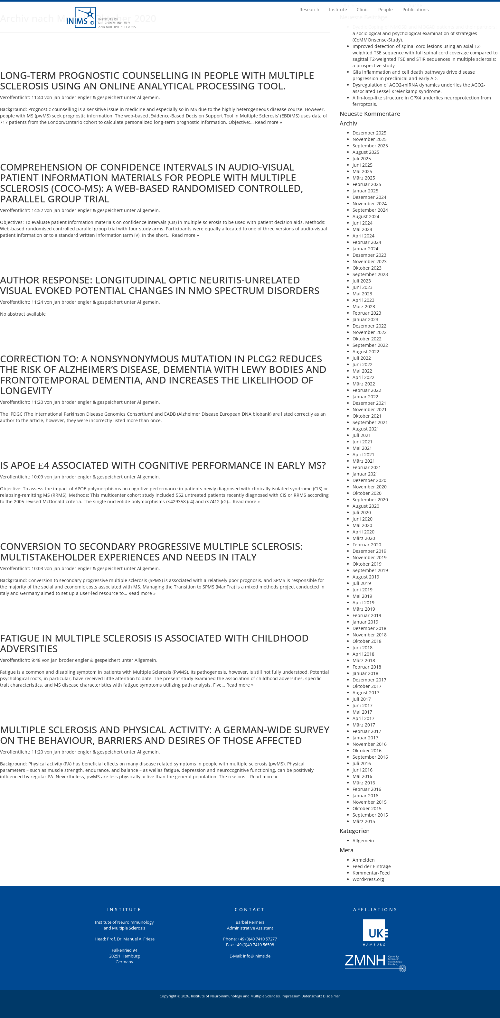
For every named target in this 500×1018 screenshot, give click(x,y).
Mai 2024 (362, 229)
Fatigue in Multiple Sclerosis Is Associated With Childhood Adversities (154, 643)
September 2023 (370, 274)
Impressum (291, 996)
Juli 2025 (362, 158)
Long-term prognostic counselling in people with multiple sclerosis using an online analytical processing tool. (157, 80)
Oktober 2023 (367, 268)
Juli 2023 (362, 281)
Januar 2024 (365, 248)
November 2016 (370, 744)
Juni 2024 (363, 223)
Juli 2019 (362, 583)
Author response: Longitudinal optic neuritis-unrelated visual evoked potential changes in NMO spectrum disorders (159, 285)
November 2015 (370, 802)
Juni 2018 (363, 647)
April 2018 (363, 654)
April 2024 (363, 236)
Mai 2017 (362, 712)
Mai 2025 (362, 171)
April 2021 (363, 454)
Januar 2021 (365, 474)
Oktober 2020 (367, 493)
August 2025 (366, 152)
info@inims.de (256, 956)
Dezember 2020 (369, 480)
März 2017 (364, 725)
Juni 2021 (363, 442)
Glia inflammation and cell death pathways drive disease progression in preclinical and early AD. (414, 75)
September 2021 (370, 422)
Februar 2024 (367, 242)
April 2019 (363, 602)
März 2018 (364, 660)
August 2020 (366, 506)
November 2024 (370, 203)
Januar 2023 (365, 319)
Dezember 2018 (369, 628)
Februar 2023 (367, 313)
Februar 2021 (367, 467)
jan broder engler (72, 97)
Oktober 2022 (367, 339)
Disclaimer (331, 996)
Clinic (363, 9)
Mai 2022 (362, 371)
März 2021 (364, 461)
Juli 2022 (362, 358)
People (385, 9)
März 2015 (364, 821)
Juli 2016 (362, 763)
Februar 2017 (367, 731)
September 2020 (370, 499)
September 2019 (370, 570)
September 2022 (370, 345)
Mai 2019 (362, 596)
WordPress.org (368, 879)
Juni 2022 (363, 364)
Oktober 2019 (367, 564)
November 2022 (370, 332)
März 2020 (364, 538)
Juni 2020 (363, 519)
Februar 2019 (367, 615)
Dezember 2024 (369, 197)
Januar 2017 (365, 738)
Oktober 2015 (367, 808)
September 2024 (370, 210)
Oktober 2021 (367, 416)
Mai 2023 (362, 294)
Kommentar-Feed (371, 873)
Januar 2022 (365, 396)
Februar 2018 (367, 667)
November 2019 (370, 557)
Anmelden (364, 860)
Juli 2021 (362, 435)
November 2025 (370, 139)
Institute (338, 9)
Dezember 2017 (369, 680)
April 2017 (363, 718)
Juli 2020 (362, 512)
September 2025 (370, 146)
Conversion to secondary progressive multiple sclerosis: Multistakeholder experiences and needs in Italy (151, 551)
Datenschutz (311, 996)
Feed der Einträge (372, 866)
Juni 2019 (363, 590)
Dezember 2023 (369, 255)
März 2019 (364, 609)
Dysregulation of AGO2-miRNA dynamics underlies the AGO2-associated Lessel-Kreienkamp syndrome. (419, 88)
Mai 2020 (362, 525)
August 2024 (366, 216)
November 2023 (370, 261)
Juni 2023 (363, 287)
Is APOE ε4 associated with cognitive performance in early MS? (163, 465)
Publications (415, 9)
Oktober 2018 (367, 641)
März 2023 (364, 306)
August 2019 (366, 577)
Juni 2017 (363, 705)
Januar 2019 (365, 622)
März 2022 (364, 384)
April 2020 (363, 532)
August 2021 (366, 429)
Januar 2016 (365, 795)
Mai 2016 (362, 776)
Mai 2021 (362, 448)
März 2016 (364, 783)
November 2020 (370, 487)
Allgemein (148, 97)
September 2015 (370, 815)
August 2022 (366, 351)
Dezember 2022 (369, 326)
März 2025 (364, 178)
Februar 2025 (367, 184)
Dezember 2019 (369, 551)
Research (309, 9)
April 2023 (363, 300)
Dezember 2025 (369, 133)
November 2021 (370, 409)
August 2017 (366, 692)
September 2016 (370, 757)
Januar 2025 (365, 191)
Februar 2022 (367, 390)
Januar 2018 (365, 673)
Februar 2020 (367, 544)
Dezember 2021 (369, 403)
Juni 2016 (363, 770)
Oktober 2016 (367, 750)
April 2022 (363, 377)
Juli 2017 (362, 699)
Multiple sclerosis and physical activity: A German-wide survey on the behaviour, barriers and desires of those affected (164, 735)
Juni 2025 (363, 165)
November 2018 (370, 635)
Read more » (268, 122)
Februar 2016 (367, 789)
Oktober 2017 (367, 686)
